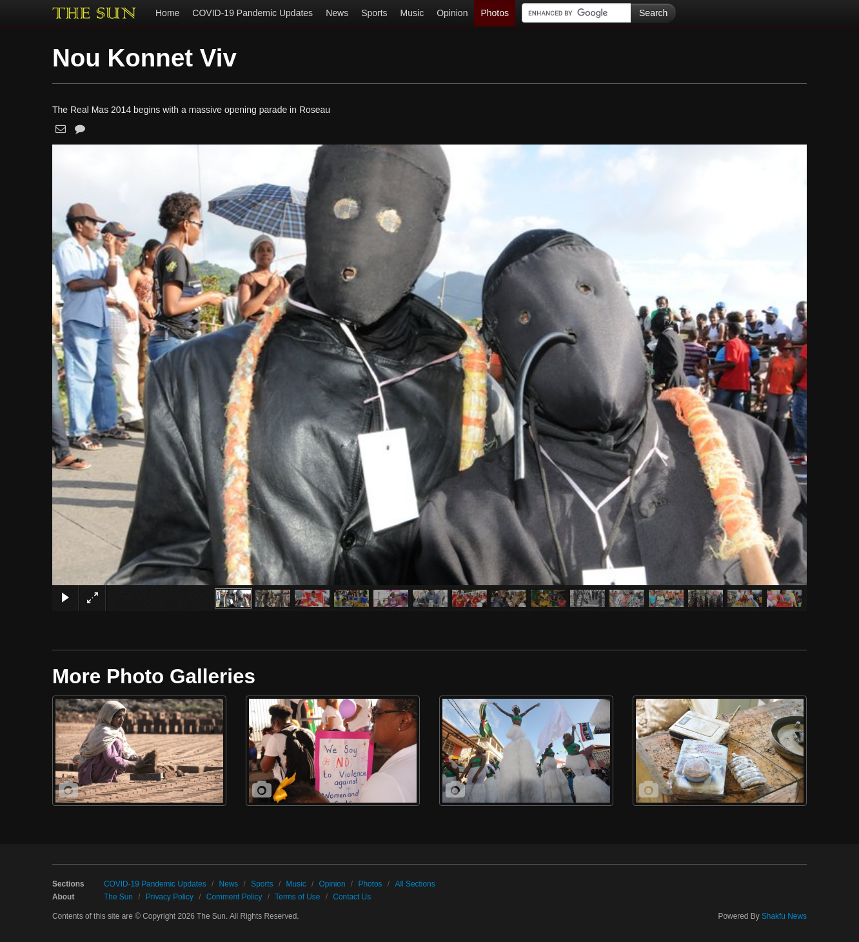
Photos (494, 13)
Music (412, 13)
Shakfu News (784, 916)
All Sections (415, 883)
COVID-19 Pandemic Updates (252, 13)
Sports (374, 13)
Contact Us (352, 896)
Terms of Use (297, 896)
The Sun (118, 896)
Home (167, 13)
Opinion (452, 13)
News (337, 13)
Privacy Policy (169, 896)
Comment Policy (234, 896)
